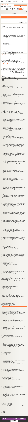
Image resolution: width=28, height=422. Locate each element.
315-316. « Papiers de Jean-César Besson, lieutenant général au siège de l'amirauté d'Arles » (11, 336)
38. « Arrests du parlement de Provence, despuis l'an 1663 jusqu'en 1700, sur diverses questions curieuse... (13, 62)
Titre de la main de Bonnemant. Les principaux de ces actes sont (9, 277)
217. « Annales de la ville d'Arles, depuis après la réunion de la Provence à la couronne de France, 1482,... (13, 215)
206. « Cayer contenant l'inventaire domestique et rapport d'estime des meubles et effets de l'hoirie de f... (13, 203)
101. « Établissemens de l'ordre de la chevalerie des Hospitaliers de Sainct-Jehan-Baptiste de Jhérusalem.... (13, 120)
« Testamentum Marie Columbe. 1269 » (6, 288)
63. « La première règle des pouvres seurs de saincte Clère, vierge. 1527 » (9, 78)
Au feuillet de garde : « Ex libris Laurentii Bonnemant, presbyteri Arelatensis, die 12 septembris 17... (13, 320)
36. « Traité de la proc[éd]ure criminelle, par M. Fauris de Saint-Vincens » (9, 60)
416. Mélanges (3, 411)
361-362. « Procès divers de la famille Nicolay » (6, 372)
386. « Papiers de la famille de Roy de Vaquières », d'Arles (7, 381)
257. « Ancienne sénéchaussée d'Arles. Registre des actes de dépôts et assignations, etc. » (11, 249)
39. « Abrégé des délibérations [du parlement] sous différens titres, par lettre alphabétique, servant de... (13, 63)
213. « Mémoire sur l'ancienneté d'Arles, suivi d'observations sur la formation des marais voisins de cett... (13, 211)
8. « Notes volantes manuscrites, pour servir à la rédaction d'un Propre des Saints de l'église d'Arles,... (12, 34)
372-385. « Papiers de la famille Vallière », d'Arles (6, 380)
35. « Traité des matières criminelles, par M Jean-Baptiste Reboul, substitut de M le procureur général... (13, 59)
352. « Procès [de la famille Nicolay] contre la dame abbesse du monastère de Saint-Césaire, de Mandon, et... (13, 363)
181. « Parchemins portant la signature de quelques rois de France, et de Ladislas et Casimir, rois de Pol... (13, 179)
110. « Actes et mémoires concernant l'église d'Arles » (7, 127)
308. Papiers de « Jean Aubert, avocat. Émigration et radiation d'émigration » (10, 330)
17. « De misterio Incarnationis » (5, 43)
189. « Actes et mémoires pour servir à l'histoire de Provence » (8, 188)
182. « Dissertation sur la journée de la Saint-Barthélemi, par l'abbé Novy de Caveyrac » (11, 180)
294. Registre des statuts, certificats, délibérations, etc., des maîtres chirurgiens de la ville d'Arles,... (12, 271)
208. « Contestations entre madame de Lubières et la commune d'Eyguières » (10, 205)
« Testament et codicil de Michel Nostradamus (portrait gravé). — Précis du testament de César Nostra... (13, 312)
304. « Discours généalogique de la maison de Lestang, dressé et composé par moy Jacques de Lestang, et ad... (13, 326)
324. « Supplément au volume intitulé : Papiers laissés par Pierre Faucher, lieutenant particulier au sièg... (13, 344)
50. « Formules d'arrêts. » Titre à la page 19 (6, 70)
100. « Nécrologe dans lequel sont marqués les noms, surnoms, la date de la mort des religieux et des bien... (13, 119)
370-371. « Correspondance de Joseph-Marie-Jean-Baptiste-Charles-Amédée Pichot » (10, 379)
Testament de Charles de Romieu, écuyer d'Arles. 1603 (8, 315)
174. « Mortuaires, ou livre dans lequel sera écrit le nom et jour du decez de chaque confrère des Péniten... (13, 173)
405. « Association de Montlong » (5, 402)
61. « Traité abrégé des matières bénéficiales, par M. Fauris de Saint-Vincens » (10, 76)
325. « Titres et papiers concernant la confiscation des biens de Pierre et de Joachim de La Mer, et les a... (13, 345)
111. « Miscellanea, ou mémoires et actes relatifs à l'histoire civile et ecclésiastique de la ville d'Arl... (12, 128)
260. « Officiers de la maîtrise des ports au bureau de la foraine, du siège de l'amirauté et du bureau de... (13, 253)
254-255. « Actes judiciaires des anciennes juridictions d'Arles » (8, 247)
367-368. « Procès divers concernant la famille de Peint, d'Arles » (8, 377)
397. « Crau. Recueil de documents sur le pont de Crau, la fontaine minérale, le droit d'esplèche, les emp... (13, 394)
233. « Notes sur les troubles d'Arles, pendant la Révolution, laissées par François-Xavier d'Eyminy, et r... (13, 232)
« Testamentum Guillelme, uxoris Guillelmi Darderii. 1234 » (8, 285)
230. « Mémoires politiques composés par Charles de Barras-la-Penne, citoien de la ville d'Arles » (12, 229)
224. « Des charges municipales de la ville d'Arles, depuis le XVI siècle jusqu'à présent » (11, 222)
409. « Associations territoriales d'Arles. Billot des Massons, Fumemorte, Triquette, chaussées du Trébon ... (13, 405)
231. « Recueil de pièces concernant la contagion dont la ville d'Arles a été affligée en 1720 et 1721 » (12, 230)
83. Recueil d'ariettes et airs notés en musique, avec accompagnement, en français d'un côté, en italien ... (13, 101)
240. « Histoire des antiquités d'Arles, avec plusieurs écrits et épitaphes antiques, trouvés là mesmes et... (13, 237)
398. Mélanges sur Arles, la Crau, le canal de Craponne (7, 395)
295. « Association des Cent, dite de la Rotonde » (6, 272)
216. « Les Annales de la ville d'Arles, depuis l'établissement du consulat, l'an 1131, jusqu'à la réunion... (12, 214)
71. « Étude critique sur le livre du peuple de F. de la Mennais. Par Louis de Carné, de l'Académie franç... (12, 87)
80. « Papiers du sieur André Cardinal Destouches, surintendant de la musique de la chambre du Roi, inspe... (13, 97)
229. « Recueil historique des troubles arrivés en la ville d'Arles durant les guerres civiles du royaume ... (12, 228)
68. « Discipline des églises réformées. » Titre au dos (7, 84)
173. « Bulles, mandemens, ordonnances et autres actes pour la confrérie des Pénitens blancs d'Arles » (12, 172)
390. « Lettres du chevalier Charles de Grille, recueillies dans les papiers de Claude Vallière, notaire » (12, 386)
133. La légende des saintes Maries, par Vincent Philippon (7, 136)
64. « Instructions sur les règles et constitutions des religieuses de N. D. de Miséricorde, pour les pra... (12, 79)
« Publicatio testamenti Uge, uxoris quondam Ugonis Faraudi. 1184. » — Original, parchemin (12, 280)
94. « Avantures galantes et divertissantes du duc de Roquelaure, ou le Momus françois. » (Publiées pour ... (13, 113)
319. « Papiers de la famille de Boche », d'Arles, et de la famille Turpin (9, 338)
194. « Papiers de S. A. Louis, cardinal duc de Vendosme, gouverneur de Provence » (10, 194)
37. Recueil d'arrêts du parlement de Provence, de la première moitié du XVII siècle (10, 61)
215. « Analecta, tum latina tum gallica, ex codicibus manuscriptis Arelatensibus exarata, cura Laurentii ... (13, 213)
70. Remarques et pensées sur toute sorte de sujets (7, 86)
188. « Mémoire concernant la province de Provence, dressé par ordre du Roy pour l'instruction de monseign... (13, 187)
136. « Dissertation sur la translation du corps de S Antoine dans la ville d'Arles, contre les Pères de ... (12, 139)
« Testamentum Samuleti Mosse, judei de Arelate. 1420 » (8, 303)
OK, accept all (6, 418)
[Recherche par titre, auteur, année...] (13, 6)
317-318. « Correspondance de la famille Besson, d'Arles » (7, 337)
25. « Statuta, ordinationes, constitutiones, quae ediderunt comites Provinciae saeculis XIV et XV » (12, 52)
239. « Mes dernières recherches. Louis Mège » (6, 236)
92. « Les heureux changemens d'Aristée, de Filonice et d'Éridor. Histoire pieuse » (10, 111)
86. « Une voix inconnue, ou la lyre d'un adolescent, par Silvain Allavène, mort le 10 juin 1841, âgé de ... (12, 104)
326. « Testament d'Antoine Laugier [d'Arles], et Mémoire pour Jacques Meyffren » (10, 346)
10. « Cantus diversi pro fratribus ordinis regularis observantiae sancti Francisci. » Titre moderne (12, 36)
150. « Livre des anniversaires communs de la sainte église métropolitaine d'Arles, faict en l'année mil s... (13, 154)
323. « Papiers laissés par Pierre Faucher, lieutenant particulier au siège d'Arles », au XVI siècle (12, 343)
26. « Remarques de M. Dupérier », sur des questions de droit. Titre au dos (9, 53)
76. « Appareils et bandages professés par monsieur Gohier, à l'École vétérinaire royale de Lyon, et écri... (13, 93)
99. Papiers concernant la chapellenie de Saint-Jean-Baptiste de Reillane (9, 118)
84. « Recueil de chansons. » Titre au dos (5, 102)
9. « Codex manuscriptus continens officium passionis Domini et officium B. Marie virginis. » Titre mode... (13, 35)
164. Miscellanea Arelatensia (4, 162)
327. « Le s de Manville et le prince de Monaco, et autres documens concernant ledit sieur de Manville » (12, 347)
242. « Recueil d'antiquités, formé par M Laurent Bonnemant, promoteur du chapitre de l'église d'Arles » (13, 239)
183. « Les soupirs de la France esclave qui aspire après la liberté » (8, 181)
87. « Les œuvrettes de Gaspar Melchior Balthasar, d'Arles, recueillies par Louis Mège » (11, 105)
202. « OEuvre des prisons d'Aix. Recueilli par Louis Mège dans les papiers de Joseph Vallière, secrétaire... (13, 198)
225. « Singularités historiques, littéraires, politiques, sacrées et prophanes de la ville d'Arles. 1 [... (12, 223)
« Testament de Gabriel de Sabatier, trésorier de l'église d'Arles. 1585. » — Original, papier (12, 314)
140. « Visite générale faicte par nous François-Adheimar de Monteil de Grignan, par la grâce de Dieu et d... (13, 144)
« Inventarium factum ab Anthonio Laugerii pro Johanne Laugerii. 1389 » (10, 297)
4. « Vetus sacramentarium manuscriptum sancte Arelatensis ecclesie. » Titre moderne (11, 29)
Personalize (22, 418)
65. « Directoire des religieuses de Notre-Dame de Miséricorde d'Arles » (9, 80)
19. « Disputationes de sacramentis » (5, 45)
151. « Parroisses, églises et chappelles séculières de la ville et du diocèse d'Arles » (10, 155)
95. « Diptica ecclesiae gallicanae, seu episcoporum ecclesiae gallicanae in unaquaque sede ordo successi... (13, 114)
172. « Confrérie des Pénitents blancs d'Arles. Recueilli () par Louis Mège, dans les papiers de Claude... (13, 171)
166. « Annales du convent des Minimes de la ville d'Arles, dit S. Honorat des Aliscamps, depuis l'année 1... (13, 164)
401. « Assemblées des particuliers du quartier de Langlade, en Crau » (9, 397)
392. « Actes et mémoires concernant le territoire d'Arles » (7, 388)
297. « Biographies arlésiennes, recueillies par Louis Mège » (8, 274)
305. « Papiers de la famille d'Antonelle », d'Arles (6, 327)
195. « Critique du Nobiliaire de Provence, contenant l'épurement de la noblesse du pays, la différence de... (13, 195)
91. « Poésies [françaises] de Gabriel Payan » (6, 110)
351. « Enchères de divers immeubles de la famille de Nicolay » (8, 362)
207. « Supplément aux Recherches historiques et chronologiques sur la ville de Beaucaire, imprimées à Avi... (13, 204)
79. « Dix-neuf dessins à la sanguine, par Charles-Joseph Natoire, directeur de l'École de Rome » (12, 96)
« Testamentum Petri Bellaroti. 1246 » (6, 287)
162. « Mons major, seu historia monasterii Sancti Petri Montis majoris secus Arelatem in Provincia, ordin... (13, 160)
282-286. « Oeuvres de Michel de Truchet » (6, 263)
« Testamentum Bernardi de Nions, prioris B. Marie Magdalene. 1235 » (10, 286)
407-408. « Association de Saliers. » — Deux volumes (7, 404)
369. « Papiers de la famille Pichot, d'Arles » (6, 378)
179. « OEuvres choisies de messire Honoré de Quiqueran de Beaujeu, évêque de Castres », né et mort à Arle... (13, 177)
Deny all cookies (14, 418)
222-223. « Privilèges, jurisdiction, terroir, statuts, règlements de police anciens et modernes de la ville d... (13, 221)
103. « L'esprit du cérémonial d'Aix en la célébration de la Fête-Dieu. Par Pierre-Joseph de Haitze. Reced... (13, 122)
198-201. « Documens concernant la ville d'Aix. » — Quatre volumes (8, 197)
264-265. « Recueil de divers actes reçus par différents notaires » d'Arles (9, 257)
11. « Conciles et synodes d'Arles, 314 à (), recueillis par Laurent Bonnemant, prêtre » (11, 37)
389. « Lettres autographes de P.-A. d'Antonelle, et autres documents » (9, 385)
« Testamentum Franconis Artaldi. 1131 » (6, 279)
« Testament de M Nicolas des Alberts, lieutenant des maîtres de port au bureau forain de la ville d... (13, 313)
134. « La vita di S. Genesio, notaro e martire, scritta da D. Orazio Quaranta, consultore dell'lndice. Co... (13, 137)
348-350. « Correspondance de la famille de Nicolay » (7, 361)
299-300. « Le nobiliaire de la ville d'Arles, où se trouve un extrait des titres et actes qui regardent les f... (12, 321)
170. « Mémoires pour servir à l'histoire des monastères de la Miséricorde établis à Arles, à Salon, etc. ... (12, 169)
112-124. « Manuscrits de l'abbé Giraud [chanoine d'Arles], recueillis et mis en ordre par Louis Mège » (12, 129)
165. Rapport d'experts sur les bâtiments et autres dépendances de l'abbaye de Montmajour (11, 163)
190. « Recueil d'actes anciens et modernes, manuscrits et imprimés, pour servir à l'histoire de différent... (13, 189)
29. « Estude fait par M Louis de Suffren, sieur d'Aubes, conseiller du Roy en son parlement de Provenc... (13, 55)
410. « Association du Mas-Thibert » (5, 406)
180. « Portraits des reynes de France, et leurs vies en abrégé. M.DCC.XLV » (9, 178)
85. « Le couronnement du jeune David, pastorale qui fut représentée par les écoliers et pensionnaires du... (13, 103)
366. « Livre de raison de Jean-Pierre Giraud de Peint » (7, 376)
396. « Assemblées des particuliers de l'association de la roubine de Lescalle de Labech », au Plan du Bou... (13, 393)
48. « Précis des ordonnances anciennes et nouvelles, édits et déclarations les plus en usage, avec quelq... (13, 68)
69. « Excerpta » (3, 85)
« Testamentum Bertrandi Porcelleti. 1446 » (7, 305)
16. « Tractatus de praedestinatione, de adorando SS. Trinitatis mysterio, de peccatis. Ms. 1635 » (12, 42)
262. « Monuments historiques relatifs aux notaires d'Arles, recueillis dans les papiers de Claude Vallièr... (13, 255)
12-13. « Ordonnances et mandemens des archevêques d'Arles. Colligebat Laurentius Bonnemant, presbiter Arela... (13, 38)
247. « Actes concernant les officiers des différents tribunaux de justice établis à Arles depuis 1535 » (12, 245)
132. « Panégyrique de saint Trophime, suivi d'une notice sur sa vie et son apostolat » (10, 135)
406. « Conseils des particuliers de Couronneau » (6, 403)
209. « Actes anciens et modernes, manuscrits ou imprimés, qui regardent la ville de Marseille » (12, 206)
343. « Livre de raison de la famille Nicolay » (6, 355)
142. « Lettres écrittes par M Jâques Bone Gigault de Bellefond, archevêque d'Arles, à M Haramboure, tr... (13, 146)
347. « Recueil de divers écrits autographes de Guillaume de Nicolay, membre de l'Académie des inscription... (13, 360)
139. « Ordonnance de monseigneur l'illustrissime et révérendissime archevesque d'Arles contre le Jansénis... (13, 143)
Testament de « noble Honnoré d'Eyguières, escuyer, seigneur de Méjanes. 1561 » (11, 311)
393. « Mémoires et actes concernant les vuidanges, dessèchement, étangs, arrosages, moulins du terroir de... (13, 389)
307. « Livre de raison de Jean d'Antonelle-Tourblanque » (7, 329)
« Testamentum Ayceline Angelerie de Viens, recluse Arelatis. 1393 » (9, 298)
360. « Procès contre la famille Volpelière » (6, 371)
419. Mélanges (3, 414)
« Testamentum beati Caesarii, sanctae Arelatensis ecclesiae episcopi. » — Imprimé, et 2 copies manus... (13, 278)
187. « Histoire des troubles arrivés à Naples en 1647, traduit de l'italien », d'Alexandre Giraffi (11, 186)
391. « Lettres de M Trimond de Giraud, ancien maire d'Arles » (8, 387)
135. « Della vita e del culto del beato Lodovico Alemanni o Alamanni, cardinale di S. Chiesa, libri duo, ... (13, 138)
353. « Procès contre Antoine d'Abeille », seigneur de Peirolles (8, 364)
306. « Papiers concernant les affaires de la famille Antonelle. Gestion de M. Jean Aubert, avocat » (12, 328)
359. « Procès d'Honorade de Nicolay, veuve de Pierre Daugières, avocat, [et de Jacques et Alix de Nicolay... (13, 370)
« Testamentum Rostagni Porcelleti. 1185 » (7, 281)
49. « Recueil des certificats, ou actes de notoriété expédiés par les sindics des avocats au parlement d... (13, 69)
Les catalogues (4, 4)
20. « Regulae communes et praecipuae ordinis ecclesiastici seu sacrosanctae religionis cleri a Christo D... (13, 46)
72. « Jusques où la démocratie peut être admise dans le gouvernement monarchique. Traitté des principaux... (13, 88)
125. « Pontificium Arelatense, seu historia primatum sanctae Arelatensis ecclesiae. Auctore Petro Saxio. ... (13, 130)
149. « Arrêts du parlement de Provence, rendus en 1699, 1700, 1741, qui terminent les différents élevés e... (13, 153)
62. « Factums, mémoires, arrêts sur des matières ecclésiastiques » (8, 77)
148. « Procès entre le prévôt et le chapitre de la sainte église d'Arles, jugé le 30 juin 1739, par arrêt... (12, 152)
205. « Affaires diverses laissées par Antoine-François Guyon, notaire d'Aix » (9, 202)
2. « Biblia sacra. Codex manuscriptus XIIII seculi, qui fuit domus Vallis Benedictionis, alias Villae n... (12, 27)
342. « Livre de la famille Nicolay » (5, 354)
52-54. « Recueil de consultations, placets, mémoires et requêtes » (8, 72)
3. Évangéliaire (3, 28)
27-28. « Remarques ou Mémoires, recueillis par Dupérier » (7, 54)
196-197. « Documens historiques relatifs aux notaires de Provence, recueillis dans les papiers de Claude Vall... (13, 196)
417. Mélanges (3, 412)
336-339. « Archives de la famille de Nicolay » (6, 351)
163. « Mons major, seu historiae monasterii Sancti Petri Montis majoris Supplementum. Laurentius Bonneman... (13, 161)
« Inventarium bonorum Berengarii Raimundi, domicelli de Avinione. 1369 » (10, 295)
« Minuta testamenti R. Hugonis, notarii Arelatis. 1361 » (8, 294)
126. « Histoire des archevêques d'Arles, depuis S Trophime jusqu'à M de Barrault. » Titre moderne (12, 131)
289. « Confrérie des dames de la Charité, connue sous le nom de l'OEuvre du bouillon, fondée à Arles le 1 (13, 266)
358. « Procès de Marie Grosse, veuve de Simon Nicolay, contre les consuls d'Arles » (10, 369)
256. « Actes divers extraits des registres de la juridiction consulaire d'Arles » (9, 248)
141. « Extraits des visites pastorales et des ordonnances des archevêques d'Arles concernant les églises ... (13, 145)
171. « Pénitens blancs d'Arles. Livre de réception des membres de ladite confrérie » (10, 170)
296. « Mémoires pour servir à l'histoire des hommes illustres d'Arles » (9, 273)
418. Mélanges (3, 413)
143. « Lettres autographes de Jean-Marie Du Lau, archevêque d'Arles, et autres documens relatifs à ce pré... (13, 147)
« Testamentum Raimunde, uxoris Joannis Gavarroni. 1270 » (9, 289)
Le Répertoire (17, 4)
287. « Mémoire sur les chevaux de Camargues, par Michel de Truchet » (9, 264)
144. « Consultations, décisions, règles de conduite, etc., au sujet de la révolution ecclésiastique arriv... (12, 148)
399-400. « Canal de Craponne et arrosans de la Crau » (7, 396)
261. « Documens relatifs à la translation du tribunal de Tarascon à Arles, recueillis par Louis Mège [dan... (13, 254)
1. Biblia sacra (3, 26)
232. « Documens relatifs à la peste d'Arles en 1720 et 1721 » (8, 231)
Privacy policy (14, 420)
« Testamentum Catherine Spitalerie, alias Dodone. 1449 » (8, 306)
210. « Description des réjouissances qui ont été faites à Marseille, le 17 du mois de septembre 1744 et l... (13, 207)
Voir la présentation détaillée (22, 22)
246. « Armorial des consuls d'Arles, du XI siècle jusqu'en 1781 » (8, 244)
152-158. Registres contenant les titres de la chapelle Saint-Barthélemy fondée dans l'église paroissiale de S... (13, 156)
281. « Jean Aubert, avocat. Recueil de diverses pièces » (7, 262)
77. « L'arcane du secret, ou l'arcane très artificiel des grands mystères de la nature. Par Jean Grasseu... (12, 94)
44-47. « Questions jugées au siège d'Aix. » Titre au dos (7, 67)
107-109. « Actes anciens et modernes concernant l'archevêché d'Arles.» (9, 126)
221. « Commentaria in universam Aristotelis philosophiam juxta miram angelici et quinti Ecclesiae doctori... (13, 220)
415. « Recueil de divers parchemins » (5, 410)
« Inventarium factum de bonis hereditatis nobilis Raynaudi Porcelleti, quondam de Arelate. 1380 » (13, 296)
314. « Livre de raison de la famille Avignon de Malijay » (7, 335)
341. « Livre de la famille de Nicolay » (5, 353)
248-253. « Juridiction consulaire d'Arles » (6, 246)
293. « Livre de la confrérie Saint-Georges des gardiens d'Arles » (8, 270)
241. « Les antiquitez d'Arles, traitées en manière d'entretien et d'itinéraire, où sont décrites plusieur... (12, 238)
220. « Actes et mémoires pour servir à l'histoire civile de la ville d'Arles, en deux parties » (11, 219)
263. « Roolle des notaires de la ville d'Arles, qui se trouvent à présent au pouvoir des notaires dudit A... (12, 256)
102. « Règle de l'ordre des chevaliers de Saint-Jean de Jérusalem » (8, 121)
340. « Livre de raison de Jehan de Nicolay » (6, 352)
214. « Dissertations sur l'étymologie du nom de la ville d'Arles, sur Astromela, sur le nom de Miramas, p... (13, 212)
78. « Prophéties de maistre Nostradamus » (6, 95)
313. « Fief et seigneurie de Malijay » (5, 334)
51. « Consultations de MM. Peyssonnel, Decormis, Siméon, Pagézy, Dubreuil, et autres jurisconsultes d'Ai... (13, 71)
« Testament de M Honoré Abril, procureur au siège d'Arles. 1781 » (9, 319)
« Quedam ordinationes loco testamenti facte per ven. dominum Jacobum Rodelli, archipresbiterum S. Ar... (13, 302)
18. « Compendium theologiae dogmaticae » (6, 44)
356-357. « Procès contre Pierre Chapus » (5, 368)
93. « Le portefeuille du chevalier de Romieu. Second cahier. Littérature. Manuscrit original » (11, 112)
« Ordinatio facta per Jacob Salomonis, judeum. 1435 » (8, 304)
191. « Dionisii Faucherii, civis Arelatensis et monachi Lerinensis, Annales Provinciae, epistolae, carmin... (13, 190)
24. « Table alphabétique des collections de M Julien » (7, 51)
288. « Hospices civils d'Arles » (4, 265)
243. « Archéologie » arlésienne (4, 240)
